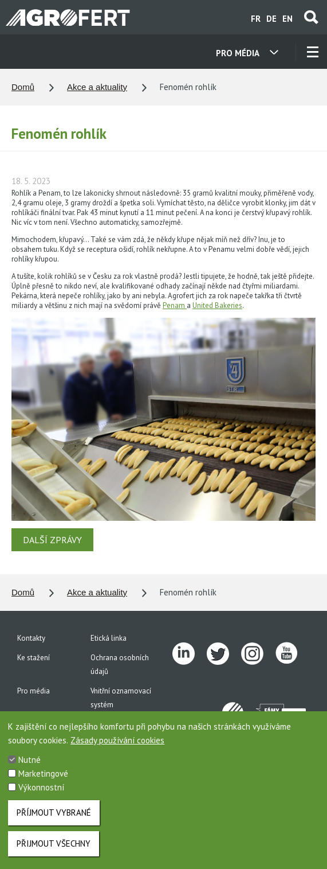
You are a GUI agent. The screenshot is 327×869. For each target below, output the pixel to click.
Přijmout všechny (53, 849)
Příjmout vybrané (54, 818)
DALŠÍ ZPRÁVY (52, 539)
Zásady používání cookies (117, 746)
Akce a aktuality (97, 87)
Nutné (29, 765)
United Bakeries (217, 305)
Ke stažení (33, 658)
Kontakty (31, 638)
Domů (22, 87)
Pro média (33, 691)
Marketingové (43, 779)
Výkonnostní (41, 793)
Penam (175, 305)
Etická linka (108, 638)
